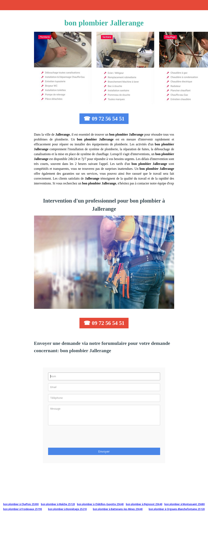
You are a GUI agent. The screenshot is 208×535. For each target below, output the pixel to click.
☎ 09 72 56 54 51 (104, 119)
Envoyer (104, 451)
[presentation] (79, 438)
